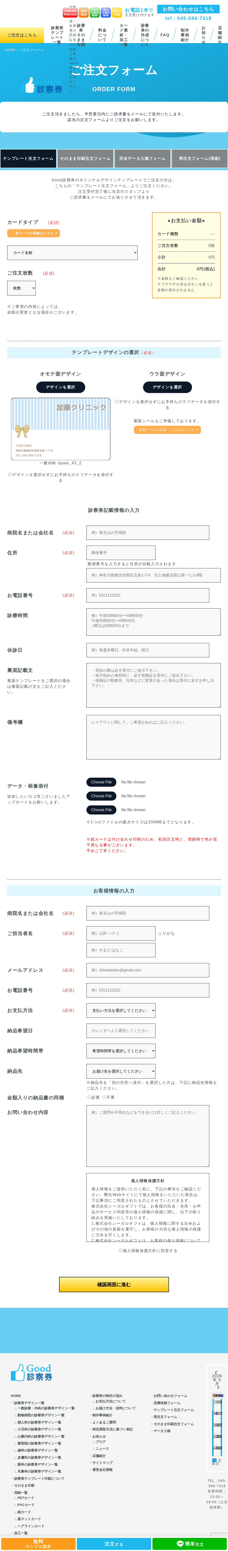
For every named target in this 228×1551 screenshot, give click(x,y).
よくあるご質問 (104, 1422)
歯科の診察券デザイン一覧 (38, 1450)
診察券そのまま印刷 (81, 35)
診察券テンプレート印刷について (39, 1478)
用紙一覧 (21, 1493)
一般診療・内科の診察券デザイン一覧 (46, 1408)
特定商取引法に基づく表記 (112, 1429)
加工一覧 (21, 1533)
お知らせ (204, 35)
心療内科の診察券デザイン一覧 (41, 1436)
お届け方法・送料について (116, 1408)
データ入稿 (162, 1431)
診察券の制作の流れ (107, 1396)
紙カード (24, 1512)
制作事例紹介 (185, 35)
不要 (108, 1097)
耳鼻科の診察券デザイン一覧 (39, 1471)
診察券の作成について (145, 35)
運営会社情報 (102, 1470)
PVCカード (26, 1505)
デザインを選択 (60, 387)
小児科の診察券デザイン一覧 (39, 1429)
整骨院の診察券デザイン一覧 (39, 1443)
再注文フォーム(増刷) (199, 158)
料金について (102, 35)
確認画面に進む (114, 1284)
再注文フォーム (165, 1417)
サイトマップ (102, 1463)
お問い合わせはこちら (188, 9)
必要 (94, 1097)
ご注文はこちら (22, 35)
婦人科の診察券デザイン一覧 (39, 1422)
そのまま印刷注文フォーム (85, 158)
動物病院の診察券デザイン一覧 (41, 1415)
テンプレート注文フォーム (28, 158)
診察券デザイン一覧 (29, 1403)
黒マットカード (29, 1519)
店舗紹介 (99, 1456)
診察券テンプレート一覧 (57, 35)
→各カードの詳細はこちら (33, 233)
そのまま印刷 (24, 1485)
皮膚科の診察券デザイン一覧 (39, 1457)
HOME (16, 1396)
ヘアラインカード (31, 1526)
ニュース (102, 1449)
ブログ (101, 1442)
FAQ (165, 35)
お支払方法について (111, 1401)
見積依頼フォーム (167, 1403)
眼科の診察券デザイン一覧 (38, 1464)
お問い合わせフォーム (170, 1396)
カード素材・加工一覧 (124, 35)
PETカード (26, 1498)
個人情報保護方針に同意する (148, 1251)
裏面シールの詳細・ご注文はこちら (167, 430)
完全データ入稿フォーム (142, 158)
